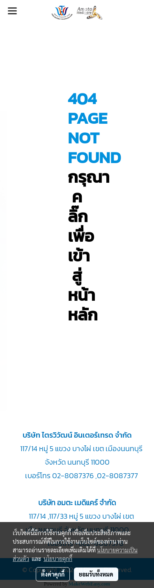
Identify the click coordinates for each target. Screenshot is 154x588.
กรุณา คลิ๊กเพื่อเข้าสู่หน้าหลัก (89, 246)
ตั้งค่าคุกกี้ (52, 574)
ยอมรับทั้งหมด (96, 574)
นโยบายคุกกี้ (58, 558)
